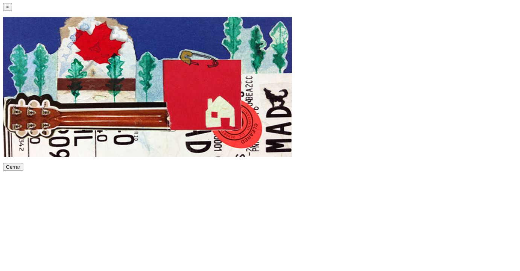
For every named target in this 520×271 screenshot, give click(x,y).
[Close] (7, 7)
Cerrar (13, 167)
